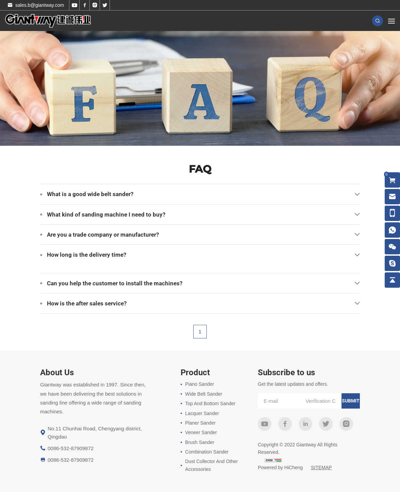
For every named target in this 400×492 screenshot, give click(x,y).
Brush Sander (199, 442)
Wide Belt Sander (203, 394)
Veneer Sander (201, 432)
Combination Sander (207, 452)
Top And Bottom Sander (210, 403)
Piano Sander (199, 384)
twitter (326, 424)
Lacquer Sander (202, 413)
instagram (346, 424)
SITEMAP (321, 467)
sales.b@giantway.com (39, 5)
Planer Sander (200, 423)
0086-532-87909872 (71, 448)
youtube (264, 424)
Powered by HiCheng (280, 467)
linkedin (305, 424)
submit (351, 400)
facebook (285, 424)
